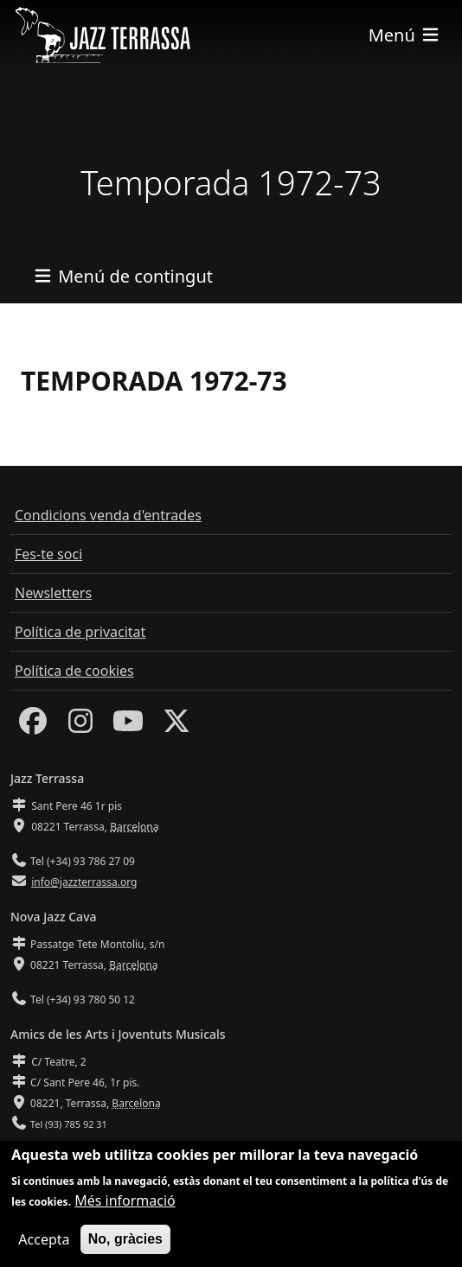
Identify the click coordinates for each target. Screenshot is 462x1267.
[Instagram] (80, 725)
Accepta (43, 1246)
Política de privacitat (80, 631)
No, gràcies (125, 1245)
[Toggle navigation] (405, 35)
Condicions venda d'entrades (108, 515)
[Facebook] (33, 725)
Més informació (125, 1207)
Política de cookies (74, 670)
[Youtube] (128, 725)
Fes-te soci (48, 553)
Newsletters (53, 592)
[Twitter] (176, 725)
